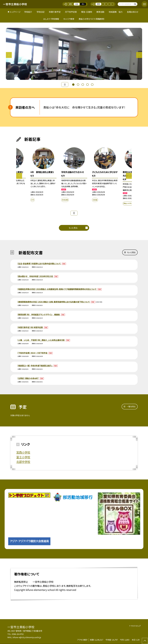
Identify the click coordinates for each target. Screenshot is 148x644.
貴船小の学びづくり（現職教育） (92, 18)
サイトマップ (136, 625)
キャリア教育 (68, 18)
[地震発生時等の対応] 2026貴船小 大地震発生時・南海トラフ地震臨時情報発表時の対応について (57, 289)
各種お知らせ (132, 11)
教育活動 (100, 11)
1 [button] (73, 84)
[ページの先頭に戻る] (145, 641)
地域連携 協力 (115, 11)
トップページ (15, 11)
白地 (76, 4)
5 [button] (92, 84)
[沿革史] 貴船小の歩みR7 (28, 378)
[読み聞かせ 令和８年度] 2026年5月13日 (35, 276)
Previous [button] (9, 55)
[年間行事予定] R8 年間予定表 (30, 327)
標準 (98, 4)
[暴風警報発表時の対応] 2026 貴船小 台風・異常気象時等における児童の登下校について (53, 301)
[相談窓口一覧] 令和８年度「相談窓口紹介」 (35, 365)
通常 (70, 4)
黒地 (83, 4)
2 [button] (78, 84)
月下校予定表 (71, 11)
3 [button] (83, 84)
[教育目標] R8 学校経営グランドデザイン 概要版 (38, 314)
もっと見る (73, 227)
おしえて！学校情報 (51, 18)
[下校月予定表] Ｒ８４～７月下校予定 (32, 352)
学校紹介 (28, 11)
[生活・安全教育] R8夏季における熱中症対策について (39, 263)
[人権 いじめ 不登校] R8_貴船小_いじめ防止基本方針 (41, 340)
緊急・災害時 (86, 11)
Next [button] (139, 55)
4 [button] (87, 84)
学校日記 (40, 11)
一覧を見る (131, 406)
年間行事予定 (55, 11)
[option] (74, 54)
